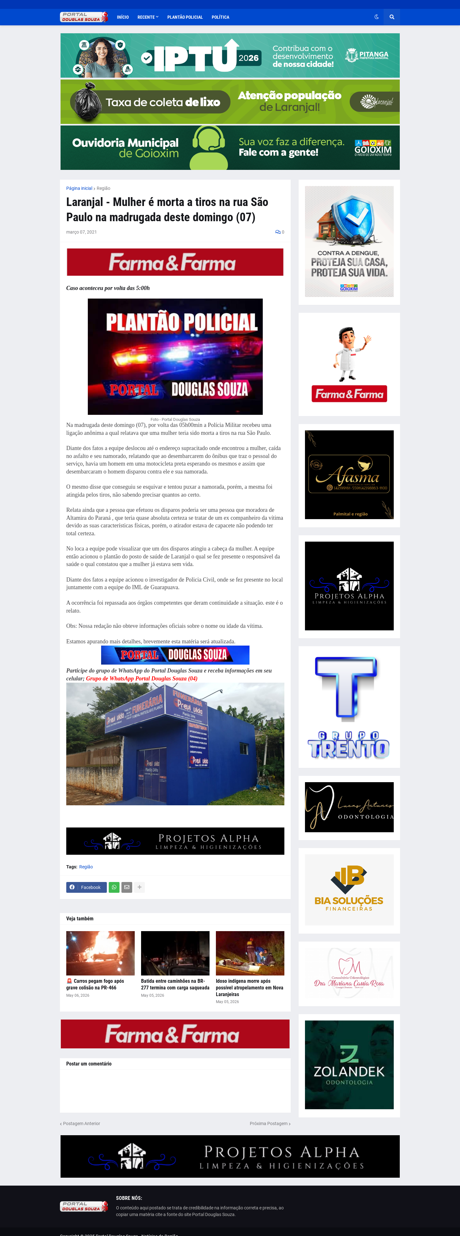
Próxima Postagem (269, 1123)
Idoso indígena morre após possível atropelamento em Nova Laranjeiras (249, 987)
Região (103, 188)
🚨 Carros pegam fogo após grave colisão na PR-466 (95, 984)
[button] (377, 17)
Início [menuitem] (123, 17)
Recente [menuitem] (146, 17)
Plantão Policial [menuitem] (185, 17)
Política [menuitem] (220, 17)
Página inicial (79, 188)
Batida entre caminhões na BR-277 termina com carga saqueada (175, 984)
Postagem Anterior (81, 1123)
